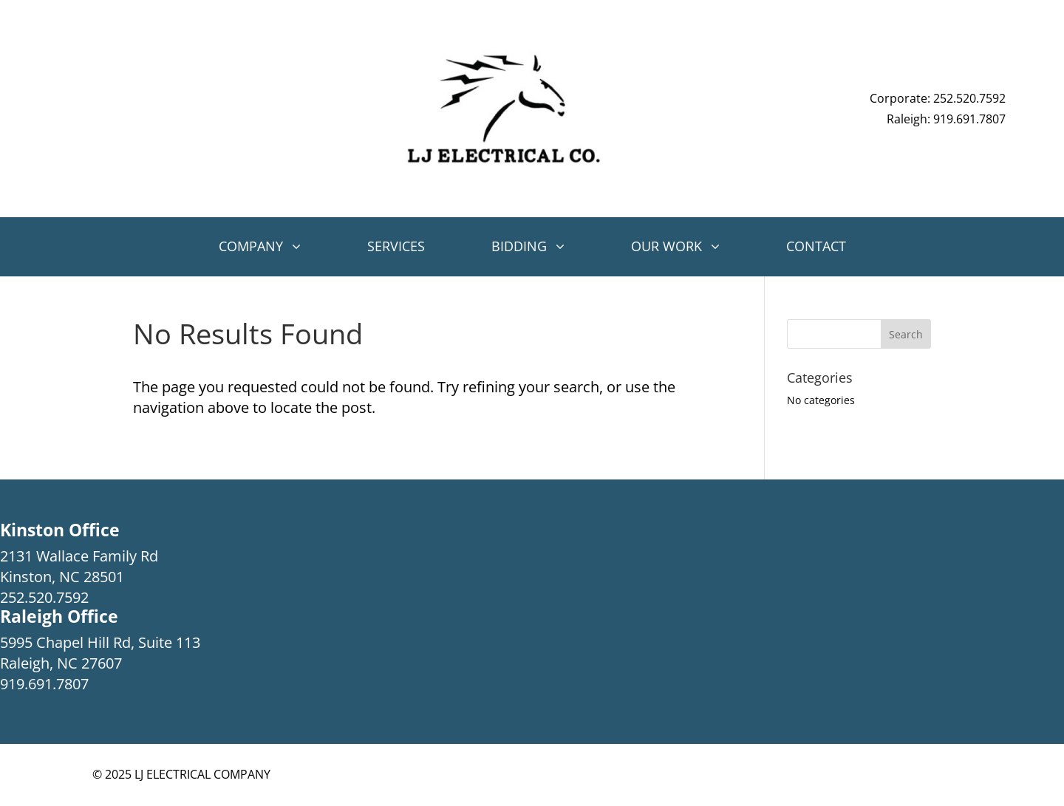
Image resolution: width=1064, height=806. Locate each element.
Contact (816, 246)
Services (396, 246)
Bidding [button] (519, 246)
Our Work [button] (666, 246)
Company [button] (251, 246)
